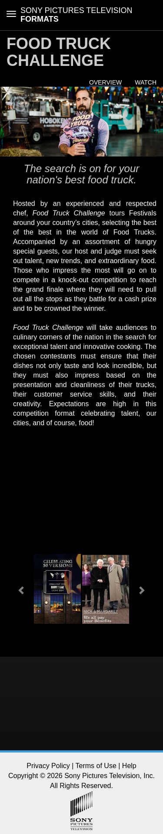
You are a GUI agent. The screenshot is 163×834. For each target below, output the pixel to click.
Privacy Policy (48, 765)
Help (129, 765)
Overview (105, 82)
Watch (145, 82)
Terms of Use (96, 765)
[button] (22, 590)
